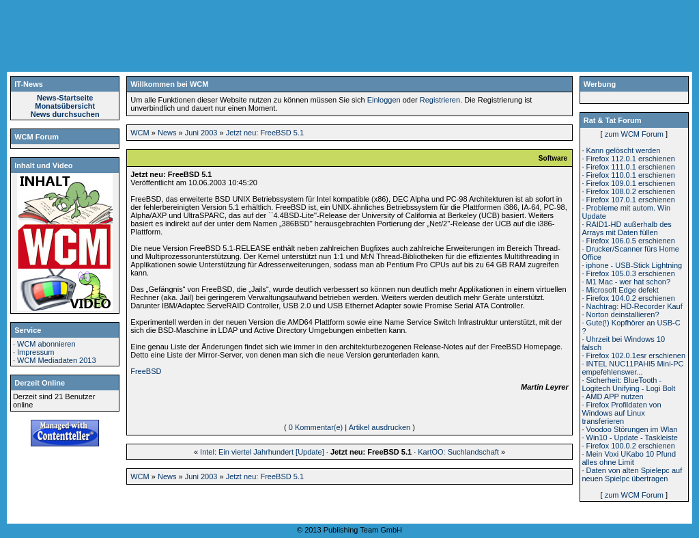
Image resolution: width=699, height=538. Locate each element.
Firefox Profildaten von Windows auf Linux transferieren (621, 413)
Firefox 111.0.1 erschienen (630, 167)
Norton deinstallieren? (622, 314)
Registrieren (440, 100)
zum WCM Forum (634, 134)
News (167, 133)
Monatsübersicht (65, 106)
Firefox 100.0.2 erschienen (630, 446)
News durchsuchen (65, 114)
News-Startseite (65, 98)
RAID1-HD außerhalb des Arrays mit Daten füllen (626, 228)
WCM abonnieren (46, 344)
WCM (139, 133)
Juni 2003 (201, 133)
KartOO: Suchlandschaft (458, 452)
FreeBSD (145, 371)
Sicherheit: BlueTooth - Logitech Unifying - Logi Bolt (628, 384)
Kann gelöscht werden (623, 150)
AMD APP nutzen (615, 396)
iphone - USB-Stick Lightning (634, 265)
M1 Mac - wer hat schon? (628, 282)
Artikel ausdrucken (380, 427)
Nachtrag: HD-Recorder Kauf (634, 306)
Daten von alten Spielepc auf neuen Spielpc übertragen (632, 474)
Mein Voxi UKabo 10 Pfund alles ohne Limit (629, 458)
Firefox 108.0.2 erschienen (630, 191)
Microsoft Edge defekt (622, 290)
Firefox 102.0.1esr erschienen (636, 355)
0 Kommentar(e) (316, 427)
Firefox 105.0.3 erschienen (630, 273)
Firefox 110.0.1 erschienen (630, 175)
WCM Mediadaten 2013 (56, 360)
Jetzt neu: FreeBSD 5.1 (265, 133)
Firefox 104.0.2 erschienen (630, 298)
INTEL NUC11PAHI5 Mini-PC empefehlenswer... (632, 368)
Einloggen (384, 100)
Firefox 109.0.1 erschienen (630, 183)
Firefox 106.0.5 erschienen (630, 241)
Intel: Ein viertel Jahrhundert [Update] (262, 452)
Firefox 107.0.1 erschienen (630, 200)
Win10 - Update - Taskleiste (632, 437)
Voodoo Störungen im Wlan (632, 429)
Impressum (35, 352)
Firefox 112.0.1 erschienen (630, 158)
